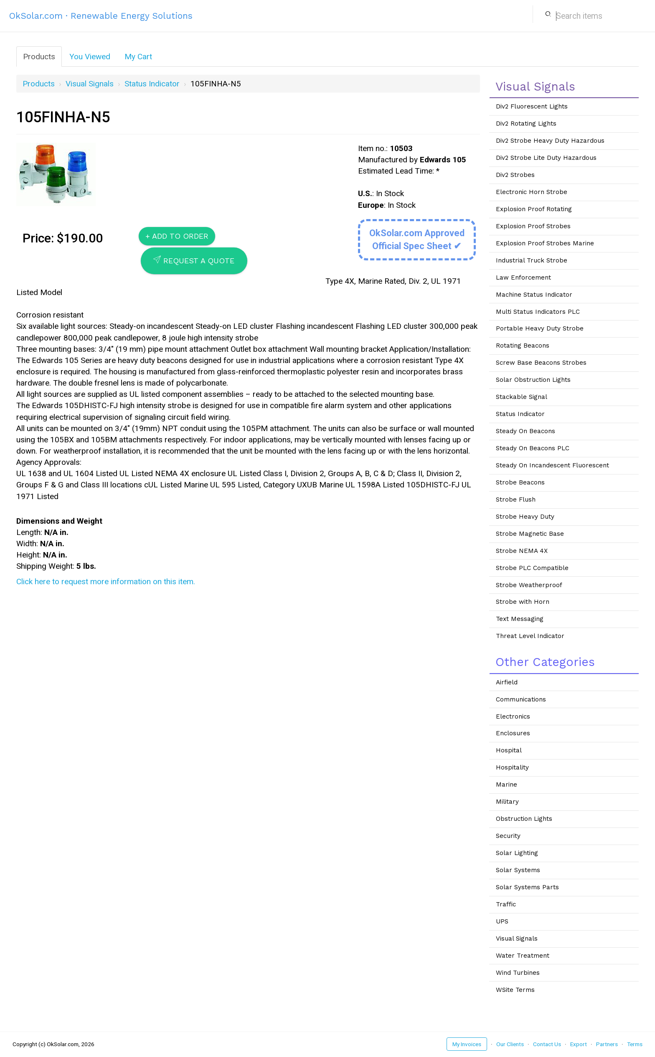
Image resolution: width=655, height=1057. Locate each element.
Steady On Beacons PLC (532, 448)
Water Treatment (522, 955)
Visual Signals (90, 83)
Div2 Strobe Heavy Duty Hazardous (550, 140)
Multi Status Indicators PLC (538, 311)
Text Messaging (519, 619)
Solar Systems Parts (527, 887)
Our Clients (510, 1044)
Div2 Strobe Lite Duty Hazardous (546, 157)
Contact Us (547, 1044)
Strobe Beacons (520, 482)
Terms (634, 1044)
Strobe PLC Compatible (532, 568)
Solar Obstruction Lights (533, 379)
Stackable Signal (521, 397)
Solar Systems (518, 870)
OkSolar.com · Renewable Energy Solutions (101, 15)
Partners (607, 1044)
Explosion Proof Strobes (533, 226)
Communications (521, 699)
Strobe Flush (516, 499)
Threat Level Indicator (530, 636)
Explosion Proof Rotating (534, 209)
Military (507, 801)
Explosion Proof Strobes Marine (545, 243)
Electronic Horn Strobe (531, 192)
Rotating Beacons (522, 345)
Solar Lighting (517, 853)
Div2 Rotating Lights (526, 123)
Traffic (506, 904)
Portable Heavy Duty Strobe (540, 328)
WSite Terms (515, 990)
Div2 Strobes (515, 175)
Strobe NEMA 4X (522, 551)
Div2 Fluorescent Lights (532, 106)
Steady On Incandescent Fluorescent (552, 465)
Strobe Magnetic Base (530, 533)
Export (578, 1044)
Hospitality (512, 767)
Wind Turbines (518, 972)
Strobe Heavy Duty (525, 516)
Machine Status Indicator (534, 294)
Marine (506, 784)
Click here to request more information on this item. (105, 581)
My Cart (138, 56)
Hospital (509, 750)
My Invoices (466, 1044)
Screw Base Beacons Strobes (541, 362)
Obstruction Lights (524, 818)
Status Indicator (152, 83)
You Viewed (89, 56)
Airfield (507, 682)
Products (39, 56)
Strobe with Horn (522, 601)
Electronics (513, 716)
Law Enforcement (523, 277)
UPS (502, 921)
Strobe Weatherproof (529, 585)
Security (508, 836)
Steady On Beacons (525, 431)
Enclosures (513, 733)
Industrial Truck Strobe (531, 260)
